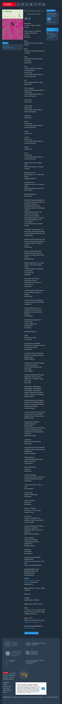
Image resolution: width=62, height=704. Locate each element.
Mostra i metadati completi (31, 633)
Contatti (5, 684)
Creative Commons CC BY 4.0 (32, 622)
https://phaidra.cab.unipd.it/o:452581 (52, 15)
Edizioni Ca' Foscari (29, 628)
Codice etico (6, 688)
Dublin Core (6, 46)
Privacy (5, 692)
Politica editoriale (7, 690)
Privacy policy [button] (35, 692)
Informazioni (6, 682)
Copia (49, 18)
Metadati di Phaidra (8, 47)
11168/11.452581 (51, 22)
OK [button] (43, 688)
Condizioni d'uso (7, 686)
